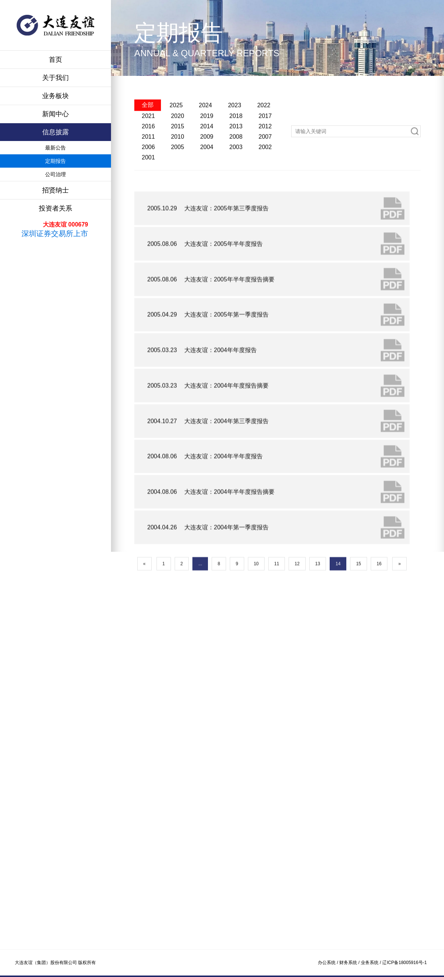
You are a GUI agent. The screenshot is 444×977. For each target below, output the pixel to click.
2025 (176, 129)
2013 (236, 150)
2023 (234, 129)
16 (379, 607)
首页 (55, 59)
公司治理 (55, 174)
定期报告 (55, 161)
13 (317, 607)
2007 (265, 160)
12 (297, 607)
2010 (177, 160)
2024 (205, 129)
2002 (265, 171)
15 (358, 607)
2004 (206, 171)
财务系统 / (350, 962)
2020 (177, 140)
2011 (148, 160)
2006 (148, 171)
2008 (236, 160)
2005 (177, 171)
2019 (206, 140)
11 (276, 607)
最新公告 (55, 148)
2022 (263, 129)
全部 (148, 128)
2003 (236, 171)
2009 (206, 160)
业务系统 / (371, 962)
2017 (265, 140)
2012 (265, 150)
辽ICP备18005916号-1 (404, 962)
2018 (236, 140)
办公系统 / (328, 962)
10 (256, 607)
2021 (148, 140)
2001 (148, 181)
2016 (148, 150)
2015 (177, 150)
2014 (206, 150)
